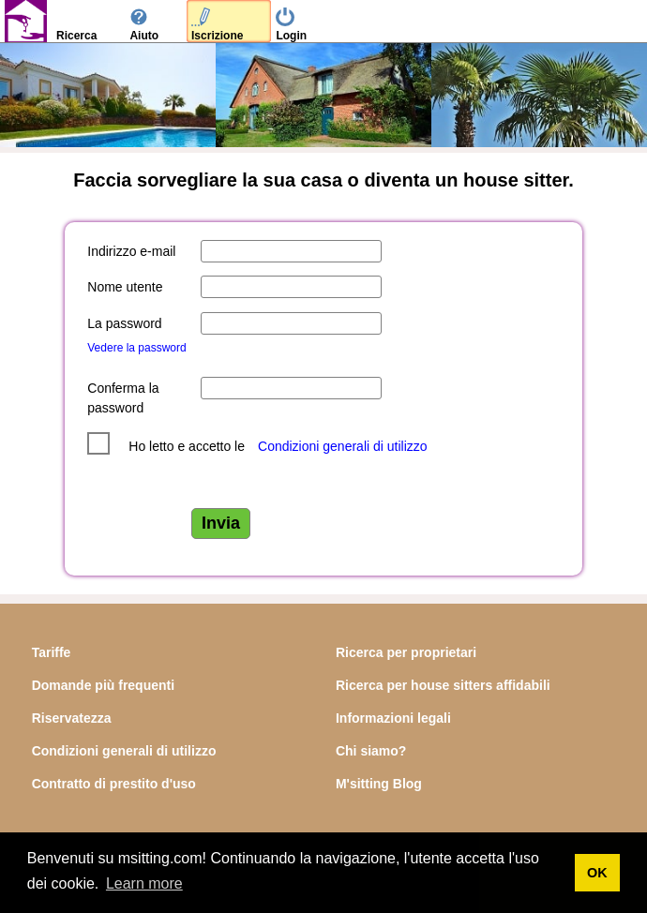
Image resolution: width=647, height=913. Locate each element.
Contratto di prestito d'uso (114, 783)
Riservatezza (72, 718)
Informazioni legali (393, 718)
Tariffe (51, 652)
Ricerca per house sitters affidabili (443, 685)
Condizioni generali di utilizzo (343, 446)
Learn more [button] (144, 883)
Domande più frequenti (103, 685)
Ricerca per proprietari (406, 652)
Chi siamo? (371, 750)
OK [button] (597, 872)
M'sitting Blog (379, 783)
